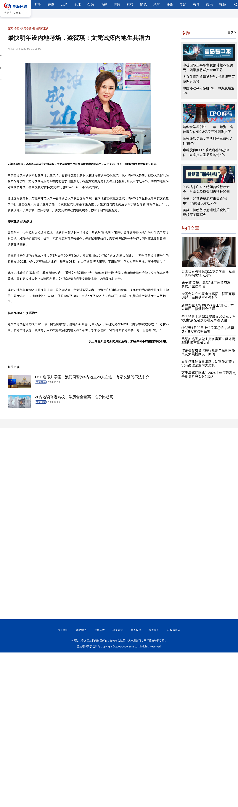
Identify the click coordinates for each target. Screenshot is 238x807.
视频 (222, 4)
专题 (183, 4)
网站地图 (81, 629)
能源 (143, 4)
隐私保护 (154, 629)
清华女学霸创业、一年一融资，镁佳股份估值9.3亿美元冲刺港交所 (208, 129)
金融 (90, 4)
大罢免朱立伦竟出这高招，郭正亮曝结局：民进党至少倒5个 (208, 296)
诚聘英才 (99, 629)
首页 (10, 28)
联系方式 (117, 629)
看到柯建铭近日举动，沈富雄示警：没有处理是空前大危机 (208, 363)
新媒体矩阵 (173, 629)
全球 (77, 4)
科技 (130, 4)
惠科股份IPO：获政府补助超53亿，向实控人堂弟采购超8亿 (206, 152)
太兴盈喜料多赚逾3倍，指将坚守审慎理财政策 (209, 79)
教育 (196, 4)
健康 (117, 4)
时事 (37, 4)
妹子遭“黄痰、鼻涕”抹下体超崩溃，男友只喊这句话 (207, 284)
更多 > (232, 32)
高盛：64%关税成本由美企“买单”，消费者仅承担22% (205, 201)
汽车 (156, 4)
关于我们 (63, 629)
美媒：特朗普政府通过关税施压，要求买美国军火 (208, 212)
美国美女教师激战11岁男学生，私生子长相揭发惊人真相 (208, 273)
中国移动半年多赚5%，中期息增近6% (208, 90)
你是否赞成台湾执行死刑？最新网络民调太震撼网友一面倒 (208, 352)
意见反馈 (136, 629)
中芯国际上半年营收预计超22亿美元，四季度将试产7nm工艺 (208, 67)
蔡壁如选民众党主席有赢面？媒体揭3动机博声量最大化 (208, 341)
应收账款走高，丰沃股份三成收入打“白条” (208, 141)
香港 (51, 4)
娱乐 (209, 4)
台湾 (64, 4)
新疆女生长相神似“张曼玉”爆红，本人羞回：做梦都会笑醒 (207, 307)
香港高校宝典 (41, 28)
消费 (103, 4)
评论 (169, 4)
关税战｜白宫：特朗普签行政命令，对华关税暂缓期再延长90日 (206, 189)
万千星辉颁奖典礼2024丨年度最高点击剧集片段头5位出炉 (208, 374)
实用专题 (26, 28)
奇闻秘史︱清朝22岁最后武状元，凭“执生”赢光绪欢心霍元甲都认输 (208, 318)
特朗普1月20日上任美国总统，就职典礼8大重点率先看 (207, 329)
